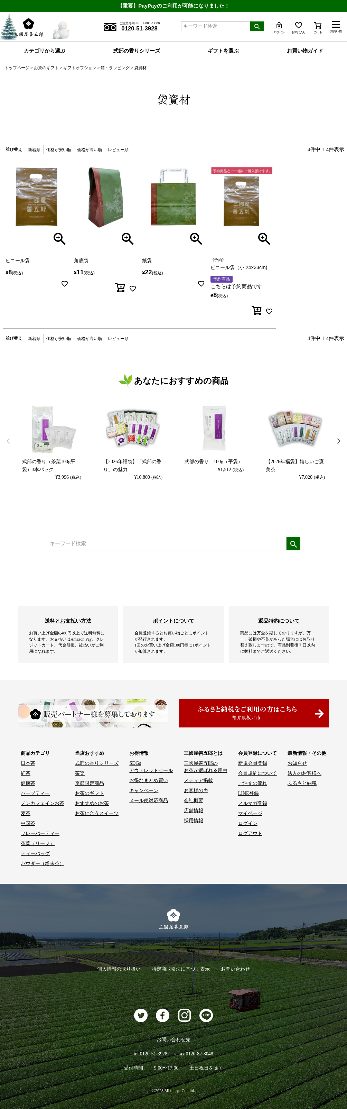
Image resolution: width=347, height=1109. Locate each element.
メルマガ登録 (252, 803)
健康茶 (28, 783)
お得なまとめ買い (148, 780)
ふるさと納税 (302, 783)
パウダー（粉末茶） (42, 863)
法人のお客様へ (304, 773)
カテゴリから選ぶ (44, 51)
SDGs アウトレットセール (151, 767)
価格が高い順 (89, 149)
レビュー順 (118, 149)
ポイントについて (173, 621)
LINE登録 (248, 793)
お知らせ (297, 763)
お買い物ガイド (305, 51)
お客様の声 (196, 790)
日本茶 (28, 763)
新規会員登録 (252, 763)
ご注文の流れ (252, 783)
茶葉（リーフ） (38, 843)
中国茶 (28, 823)
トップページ (16, 67)
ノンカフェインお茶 (42, 803)
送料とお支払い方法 (68, 621)
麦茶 (25, 813)
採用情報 (193, 820)
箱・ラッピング (115, 67)
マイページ (250, 813)
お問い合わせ (235, 969)
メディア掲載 (198, 780)
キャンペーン (143, 790)
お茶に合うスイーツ (97, 813)
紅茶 (25, 773)
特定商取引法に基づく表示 (181, 969)
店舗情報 (193, 810)
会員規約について (257, 773)
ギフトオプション (79, 67)
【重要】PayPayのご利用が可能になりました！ (173, 6)
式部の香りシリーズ (136, 51)
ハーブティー (35, 793)
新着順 (34, 149)
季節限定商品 (89, 783)
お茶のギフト (46, 67)
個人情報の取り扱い (119, 969)
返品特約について (279, 621)
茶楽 (80, 773)
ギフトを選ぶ (223, 51)
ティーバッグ (35, 853)
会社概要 (193, 800)
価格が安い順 (58, 149)
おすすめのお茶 (92, 803)
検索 (257, 26)
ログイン (247, 823)
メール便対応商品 (148, 800)
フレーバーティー (40, 833)
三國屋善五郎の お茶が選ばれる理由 (205, 767)
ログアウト (250, 833)
